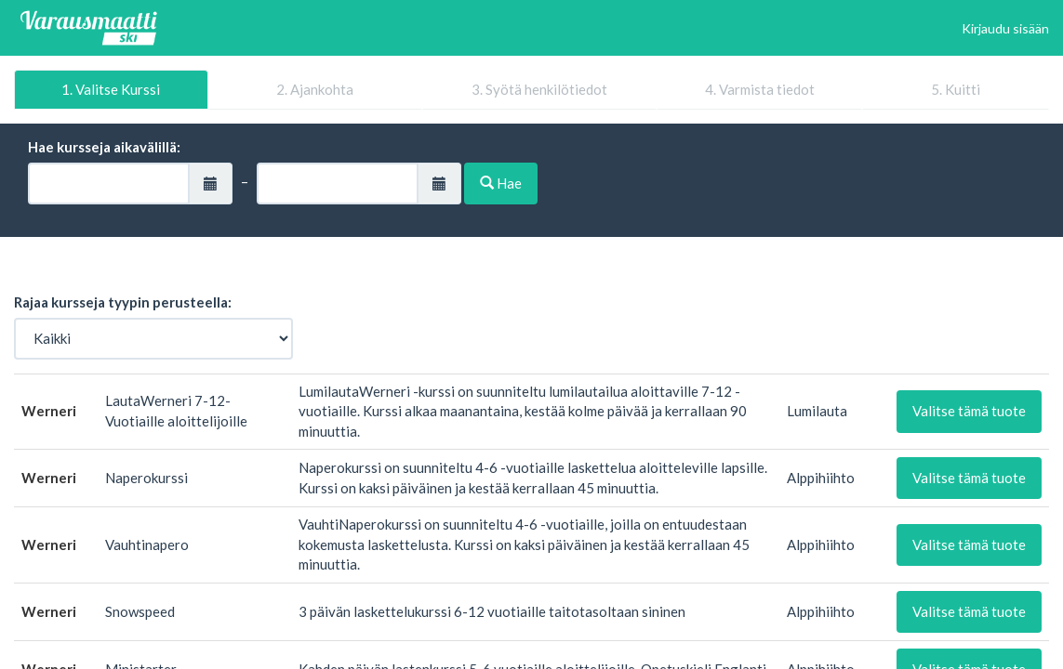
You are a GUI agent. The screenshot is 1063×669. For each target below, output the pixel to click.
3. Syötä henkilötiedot (539, 89)
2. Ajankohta (314, 89)
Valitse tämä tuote (969, 410)
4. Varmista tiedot (760, 89)
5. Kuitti (955, 89)
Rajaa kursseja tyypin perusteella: (123, 302)
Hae (501, 183)
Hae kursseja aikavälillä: (104, 146)
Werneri (48, 410)
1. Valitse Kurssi (110, 89)
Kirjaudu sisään (1005, 28)
